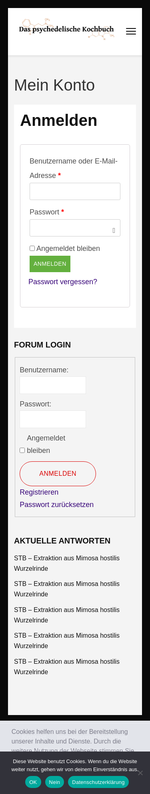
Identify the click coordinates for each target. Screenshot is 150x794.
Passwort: (35, 404)
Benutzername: (44, 370)
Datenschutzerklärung (98, 782)
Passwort (47, 212)
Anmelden (50, 264)
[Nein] (140, 773)
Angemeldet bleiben (46, 444)
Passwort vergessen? (62, 282)
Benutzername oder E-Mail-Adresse (74, 168)
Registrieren (39, 492)
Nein (54, 782)
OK (33, 782)
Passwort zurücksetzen (57, 505)
